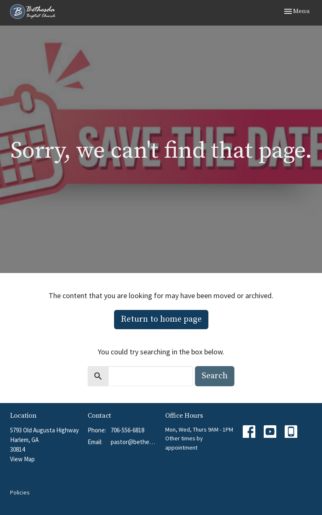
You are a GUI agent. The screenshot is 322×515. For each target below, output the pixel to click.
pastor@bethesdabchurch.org (134, 442)
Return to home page (161, 319)
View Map (22, 459)
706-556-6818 (127, 430)
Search (215, 376)
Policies (20, 492)
